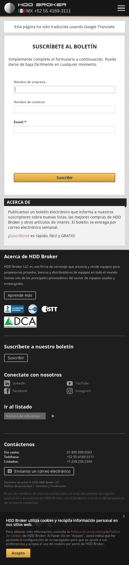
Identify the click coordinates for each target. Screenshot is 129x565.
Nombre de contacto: (29, 102)
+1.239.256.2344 (79, 461)
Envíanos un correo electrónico (42, 471)
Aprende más (20, 295)
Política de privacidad (18, 486)
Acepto (18, 553)
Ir (53, 416)
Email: (19, 122)
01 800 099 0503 (79, 452)
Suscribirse (19, 235)
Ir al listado (18, 406)
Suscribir (65, 177)
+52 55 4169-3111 (80, 457)
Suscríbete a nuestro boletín (39, 346)
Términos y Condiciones (50, 486)
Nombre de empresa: (30, 82)
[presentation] (65, 150)
